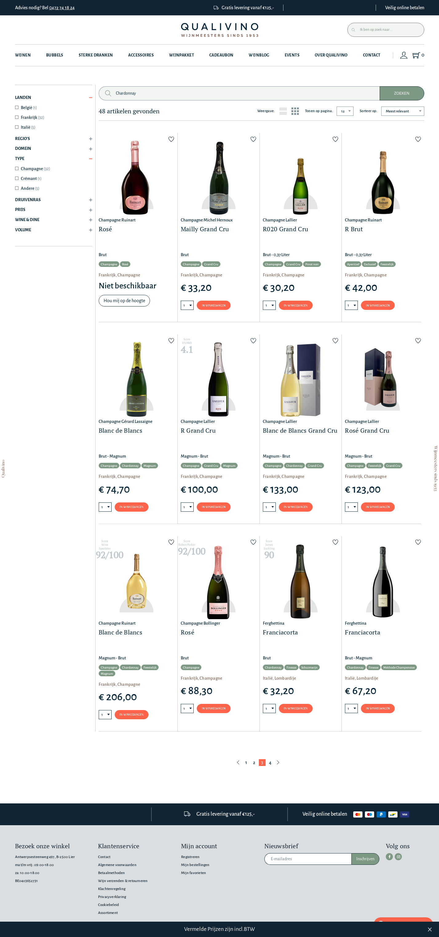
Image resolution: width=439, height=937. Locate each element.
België (29, 107)
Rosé (125, 264)
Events (292, 55)
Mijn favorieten (193, 873)
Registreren (190, 857)
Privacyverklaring (112, 897)
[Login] (404, 55)
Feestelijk (387, 264)
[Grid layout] (295, 111)
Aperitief (353, 264)
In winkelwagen (214, 305)
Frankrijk (32, 117)
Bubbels (54, 55)
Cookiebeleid (108, 905)
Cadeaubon (222, 55)
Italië (28, 127)
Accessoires (141, 55)
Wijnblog (259, 55)
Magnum (150, 466)
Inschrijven (365, 859)
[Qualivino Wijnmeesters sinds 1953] (219, 30)
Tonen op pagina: (319, 111)
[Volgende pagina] (278, 763)
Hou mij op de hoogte (124, 301)
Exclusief (370, 264)
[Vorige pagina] (238, 763)
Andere (30, 188)
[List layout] (283, 111)
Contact (373, 55)
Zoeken (401, 93)
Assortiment (108, 913)
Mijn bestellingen (195, 865)
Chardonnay (130, 466)
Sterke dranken (96, 55)
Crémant (31, 178)
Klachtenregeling (111, 889)
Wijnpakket (181, 55)
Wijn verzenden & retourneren (123, 881)
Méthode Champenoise (399, 668)
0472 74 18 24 (62, 7)
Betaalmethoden (111, 873)
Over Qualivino (332, 55)
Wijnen (23, 55)
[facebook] (389, 856)
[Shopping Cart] (418, 55)
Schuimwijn (309, 668)
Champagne (35, 168)
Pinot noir (312, 264)
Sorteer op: (369, 111)
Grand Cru (211, 264)
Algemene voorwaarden (117, 865)
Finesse (291, 668)
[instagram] (397, 856)
